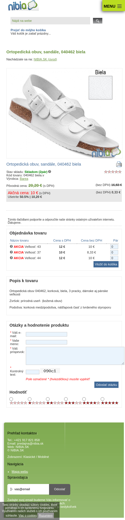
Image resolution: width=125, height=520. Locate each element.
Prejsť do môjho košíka (28, 30)
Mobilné (43, 456)
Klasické (29, 456)
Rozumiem (45, 515)
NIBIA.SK (22, 447)
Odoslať (59, 489)
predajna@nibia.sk (30, 443)
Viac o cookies (27, 515)
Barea (24, 178)
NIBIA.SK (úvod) (45, 59)
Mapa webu (20, 471)
